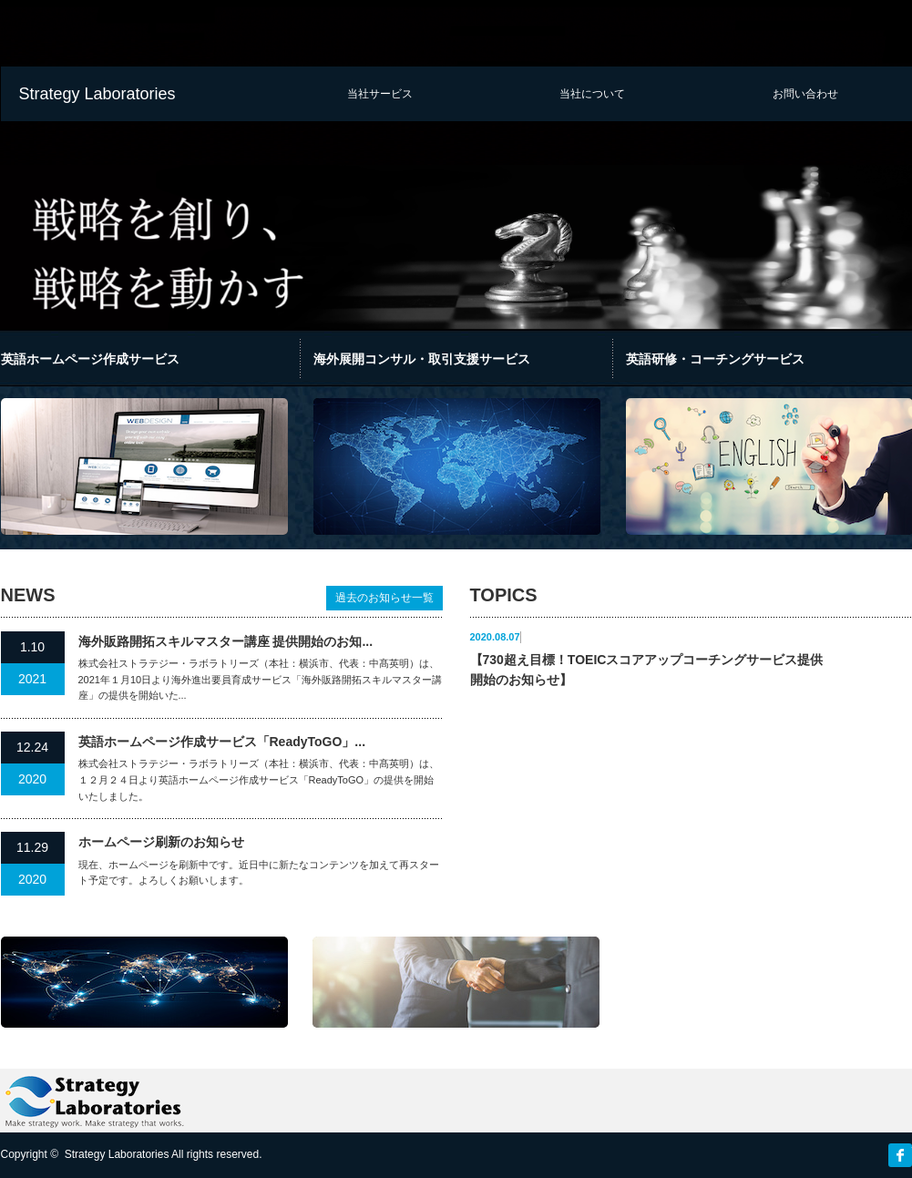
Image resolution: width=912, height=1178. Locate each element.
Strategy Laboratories (97, 94)
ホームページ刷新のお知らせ (161, 842)
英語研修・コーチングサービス (715, 359)
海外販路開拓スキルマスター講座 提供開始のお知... (226, 641)
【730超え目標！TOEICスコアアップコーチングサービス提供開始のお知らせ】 (647, 669)
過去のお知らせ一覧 (384, 597)
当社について (592, 93)
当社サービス (380, 93)
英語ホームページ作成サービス (90, 359)
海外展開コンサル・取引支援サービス (421, 359)
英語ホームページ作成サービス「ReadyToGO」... (222, 741)
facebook (900, 1155)
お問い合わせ (805, 93)
